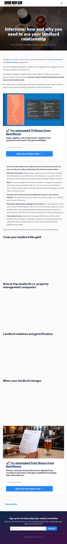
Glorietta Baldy (12, 62)
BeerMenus (18, 5)
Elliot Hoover (49, 45)
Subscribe (51, 528)
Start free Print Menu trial (29, 489)
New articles (10, 504)
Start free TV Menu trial (29, 154)
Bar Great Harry (57, 59)
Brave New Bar (13, 2)
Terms (36, 537)
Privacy (41, 537)
